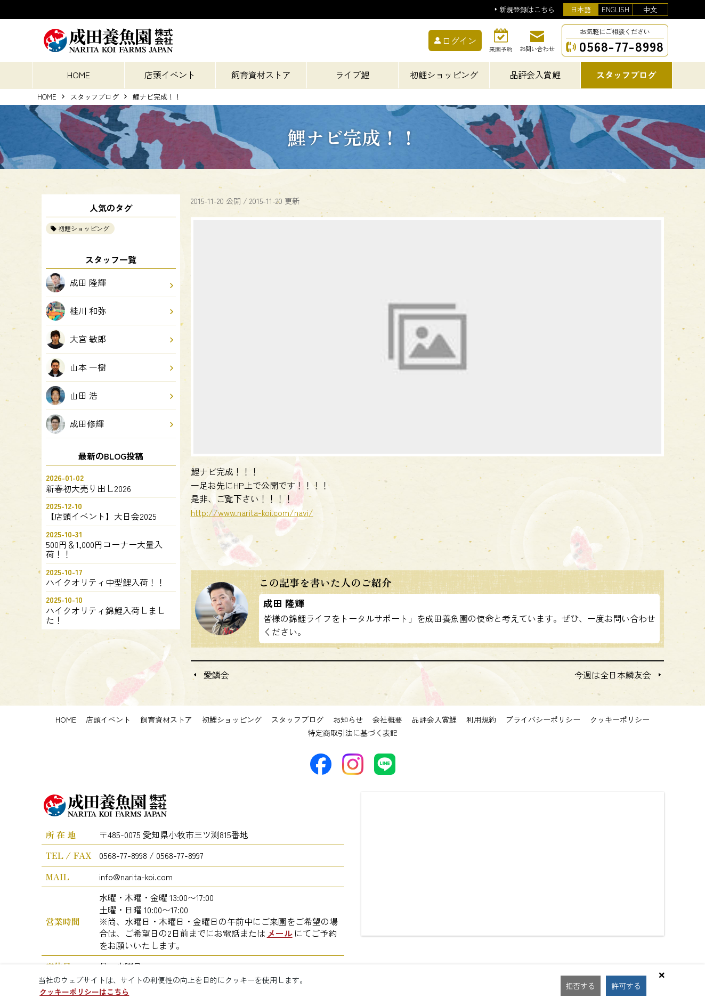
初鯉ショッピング (83, 228)
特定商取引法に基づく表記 (353, 732)
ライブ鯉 (352, 74)
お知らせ (348, 719)
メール (280, 933)
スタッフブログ (94, 97)
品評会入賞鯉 (434, 719)
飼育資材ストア (166, 719)
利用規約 (481, 719)
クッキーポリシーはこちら (84, 991)
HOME (78, 74)
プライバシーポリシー (543, 719)
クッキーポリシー (620, 719)
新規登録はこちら (527, 10)
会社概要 (387, 719)
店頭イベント (108, 719)
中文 (650, 9)
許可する (630, 985)
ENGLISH (615, 9)
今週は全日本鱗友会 (612, 674)
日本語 (580, 9)
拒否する (582, 985)
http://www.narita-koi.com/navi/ (252, 512)
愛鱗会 (216, 674)
